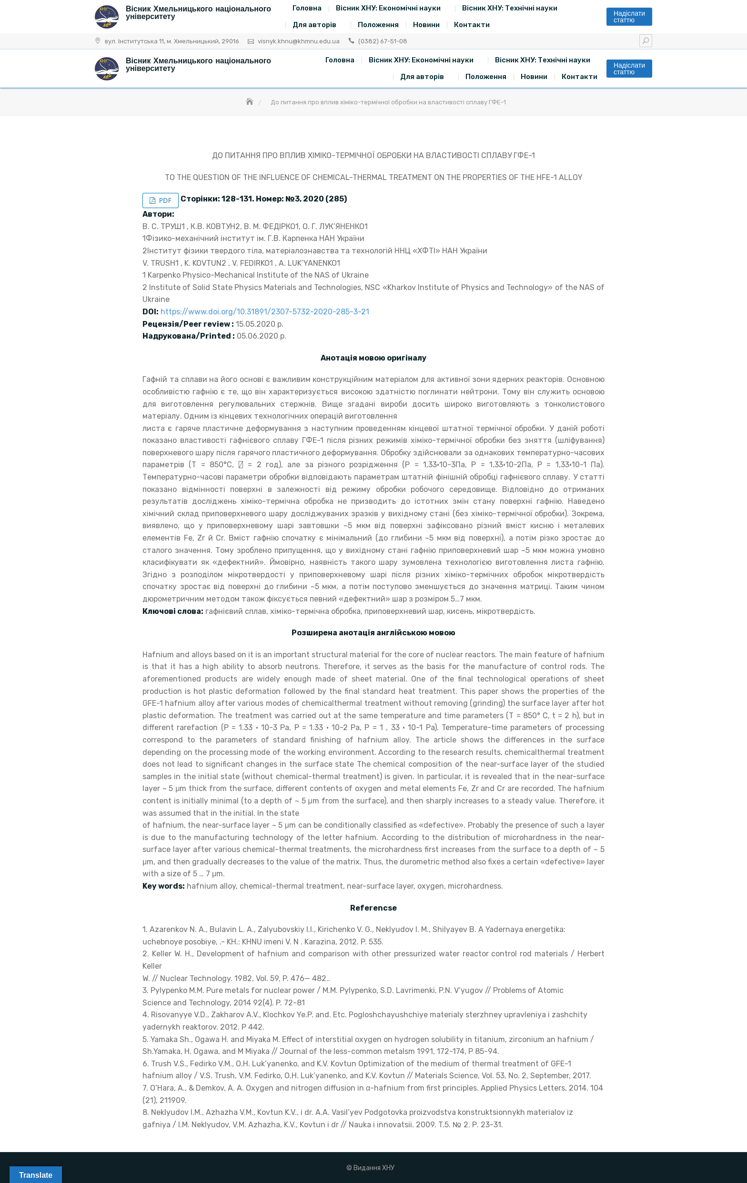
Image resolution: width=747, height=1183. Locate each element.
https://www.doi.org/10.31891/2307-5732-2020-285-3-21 (265, 311)
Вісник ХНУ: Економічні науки (388, 8)
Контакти (472, 24)
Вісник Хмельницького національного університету (198, 12)
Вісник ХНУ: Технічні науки (509, 8)
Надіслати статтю (629, 17)
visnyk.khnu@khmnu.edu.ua (299, 41)
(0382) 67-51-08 (382, 41)
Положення (378, 24)
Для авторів (314, 24)
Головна (307, 8)
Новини (426, 24)
